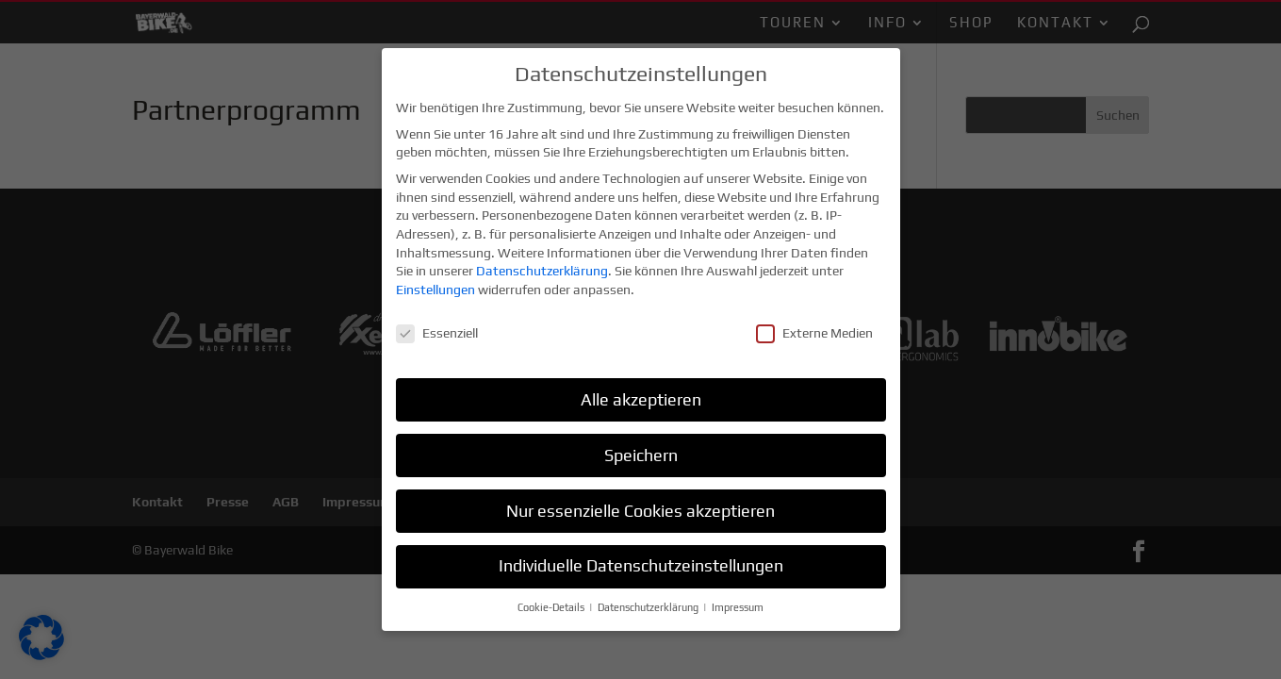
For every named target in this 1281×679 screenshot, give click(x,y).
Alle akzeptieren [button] (641, 397)
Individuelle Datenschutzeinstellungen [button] (641, 564)
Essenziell (437, 331)
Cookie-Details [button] (552, 605)
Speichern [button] (641, 452)
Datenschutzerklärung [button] (649, 605)
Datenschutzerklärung (542, 268)
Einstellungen (435, 286)
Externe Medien (814, 331)
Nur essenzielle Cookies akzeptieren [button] (640, 508)
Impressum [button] (738, 605)
